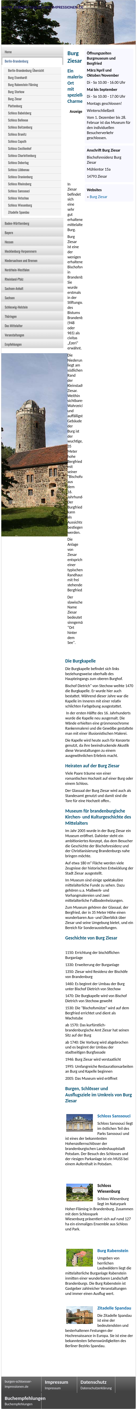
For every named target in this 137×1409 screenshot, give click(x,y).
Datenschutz (93, 1382)
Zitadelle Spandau (114, 1308)
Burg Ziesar (98, 196)
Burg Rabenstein (112, 1250)
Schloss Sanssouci (114, 1116)
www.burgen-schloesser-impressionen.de (42, 6)
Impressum (56, 1382)
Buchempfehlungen (21, 1398)
